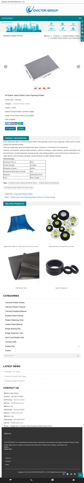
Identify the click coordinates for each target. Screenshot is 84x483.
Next (78, 66)
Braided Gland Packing (14, 316)
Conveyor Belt (10, 342)
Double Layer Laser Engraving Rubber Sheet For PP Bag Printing (32, 197)
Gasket (8, 350)
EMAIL (21, 128)
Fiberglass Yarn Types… (13, 372)
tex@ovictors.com (17, 413)
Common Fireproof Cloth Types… (16, 376)
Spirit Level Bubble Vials (14, 337)
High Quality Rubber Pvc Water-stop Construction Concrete (21, 246)
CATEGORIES (7, 18)
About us (7, 458)
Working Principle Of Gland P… (15, 381)
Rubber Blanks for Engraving (49, 183)
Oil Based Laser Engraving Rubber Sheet (23, 183)
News (6, 464)
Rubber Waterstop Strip (14, 320)
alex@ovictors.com (17, 403)
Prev (5, 66)
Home (48, 36)
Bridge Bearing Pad (12, 329)
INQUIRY (10, 128)
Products (57, 36)
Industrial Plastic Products (15, 307)
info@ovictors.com (17, 423)
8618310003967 (19, 409)
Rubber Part (10, 346)
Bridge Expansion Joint (14, 333)
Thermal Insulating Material (15, 311)
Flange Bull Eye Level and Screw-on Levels (61, 246)
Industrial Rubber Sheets (13, 36)
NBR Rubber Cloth (21, 288)
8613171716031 (19, 400)
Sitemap (63, 472)
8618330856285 (19, 419)
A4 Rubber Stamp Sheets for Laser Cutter (18, 187)
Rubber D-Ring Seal (61, 288)
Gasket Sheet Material (14, 324)
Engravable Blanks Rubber (23, 194)
